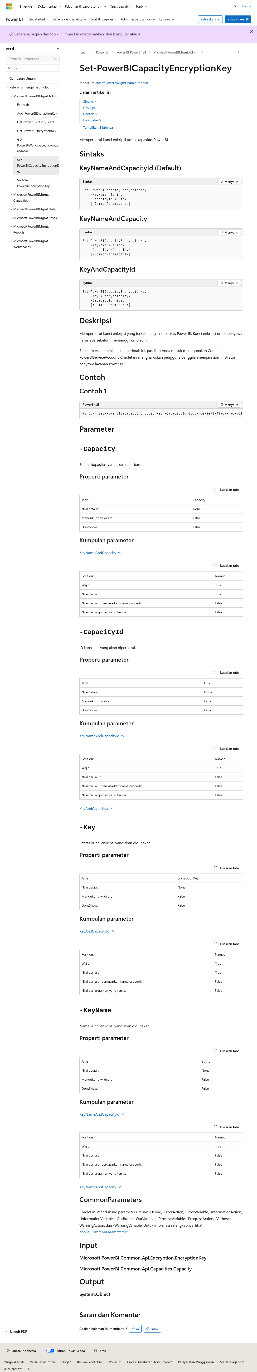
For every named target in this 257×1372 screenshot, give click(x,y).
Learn (84, 52)
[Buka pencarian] (235, 6)
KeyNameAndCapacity (100, 552)
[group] (161, 414)
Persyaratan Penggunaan (196, 1362)
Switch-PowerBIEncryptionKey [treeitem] (33, 183)
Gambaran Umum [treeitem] (23, 78)
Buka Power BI (238, 19)
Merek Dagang (230, 1362)
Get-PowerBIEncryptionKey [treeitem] (36, 130)
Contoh (90, 114)
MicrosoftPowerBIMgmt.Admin (175, 52)
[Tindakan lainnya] (239, 52)
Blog (64, 1362)
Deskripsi (89, 107)
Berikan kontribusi (90, 1362)
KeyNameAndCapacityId (101, 735)
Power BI (102, 52)
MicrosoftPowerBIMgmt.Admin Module (120, 82)
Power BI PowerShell (131, 52)
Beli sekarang (210, 19)
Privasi (113, 1362)
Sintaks (90, 101)
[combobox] (32, 59)
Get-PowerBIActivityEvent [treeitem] (35, 122)
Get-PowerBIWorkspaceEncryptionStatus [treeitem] (37, 145)
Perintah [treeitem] (23, 104)
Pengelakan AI (14, 1362)
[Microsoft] (9, 6)
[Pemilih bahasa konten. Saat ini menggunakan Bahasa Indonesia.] (21, 1351)
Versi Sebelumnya (43, 1362)
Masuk (246, 6)
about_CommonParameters (102, 1231)
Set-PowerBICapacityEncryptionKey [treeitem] (38, 165)
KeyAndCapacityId (96, 808)
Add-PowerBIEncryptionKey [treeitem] (37, 113)
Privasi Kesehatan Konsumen (148, 1362)
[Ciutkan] (58, 48)
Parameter (92, 120)
